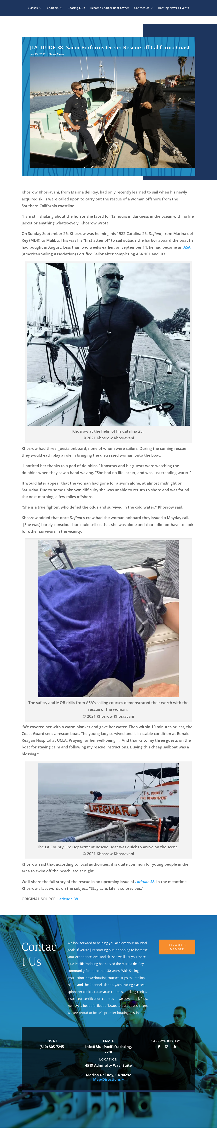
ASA (187, 247)
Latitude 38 (67, 898)
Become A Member (177, 947)
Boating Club (76, 8)
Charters (53, 8)
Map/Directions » (108, 1079)
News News (56, 54)
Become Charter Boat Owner (109, 8)
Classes (33, 8)
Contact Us (141, 8)
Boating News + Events (173, 8)
